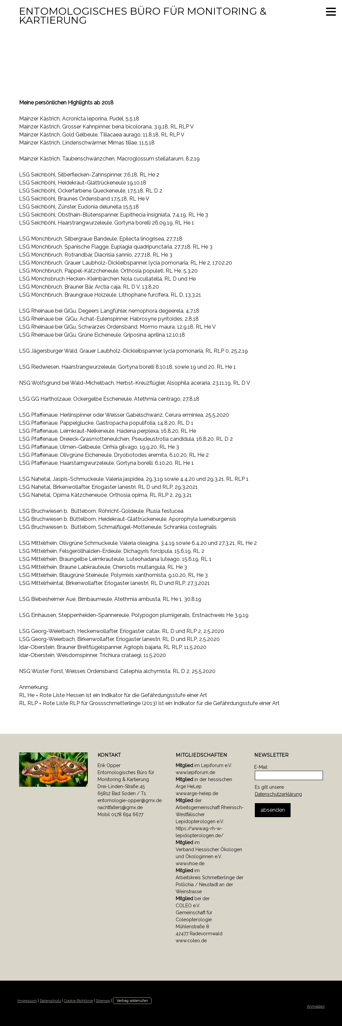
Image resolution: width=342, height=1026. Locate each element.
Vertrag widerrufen (132, 1001)
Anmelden (316, 1006)
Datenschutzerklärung (278, 794)
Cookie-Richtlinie (78, 1001)
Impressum (27, 1001)
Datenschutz (50, 1001)
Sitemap (103, 1001)
